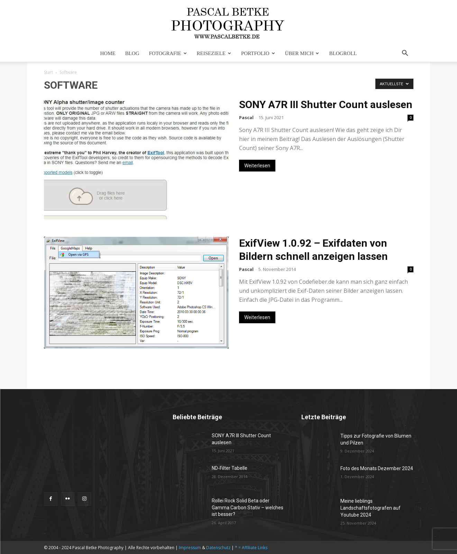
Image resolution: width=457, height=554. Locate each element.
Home (108, 53)
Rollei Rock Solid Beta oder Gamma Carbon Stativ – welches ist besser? (247, 507)
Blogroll (343, 53)
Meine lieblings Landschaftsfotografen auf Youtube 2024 (370, 508)
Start (48, 72)
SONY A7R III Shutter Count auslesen (325, 104)
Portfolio (258, 53)
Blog (132, 53)
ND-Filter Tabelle (229, 468)
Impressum (190, 548)
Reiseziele (214, 53)
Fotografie (168, 53)
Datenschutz (218, 548)
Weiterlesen (257, 165)
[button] (405, 54)
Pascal (246, 117)
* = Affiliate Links (251, 548)
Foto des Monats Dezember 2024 (376, 468)
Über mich (302, 53)
